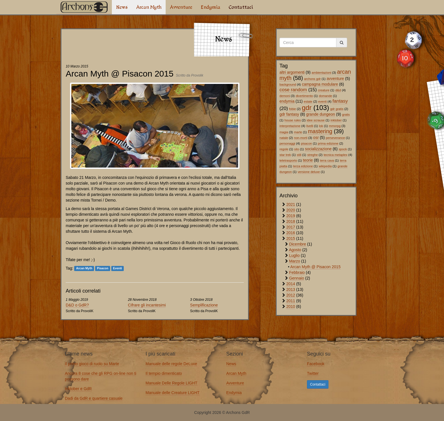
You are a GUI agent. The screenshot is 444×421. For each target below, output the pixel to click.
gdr (306, 107)
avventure (335, 78)
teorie (308, 160)
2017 (290, 227)
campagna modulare (320, 84)
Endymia (210, 7)
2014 (290, 284)
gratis (346, 114)
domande (325, 96)
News (122, 7)
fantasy (340, 101)
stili (299, 154)
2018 (290, 221)
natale (283, 137)
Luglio (294, 255)
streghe (312, 154)
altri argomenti (292, 72)
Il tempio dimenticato (164, 373)
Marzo (294, 261)
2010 (290, 306)
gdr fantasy (289, 114)
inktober (336, 120)
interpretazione (289, 126)
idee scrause (316, 120)
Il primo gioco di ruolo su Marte (92, 363)
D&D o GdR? (77, 305)
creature (323, 90)
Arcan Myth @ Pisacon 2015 (315, 267)
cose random (293, 89)
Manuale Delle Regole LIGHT (171, 383)
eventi (322, 101)
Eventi (117, 268)
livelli (309, 126)
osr (316, 137)
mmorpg (335, 126)
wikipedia (325, 166)
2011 (290, 301)
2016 (290, 232)
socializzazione (318, 149)
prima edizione (328, 143)
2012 (290, 295)
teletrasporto (288, 160)
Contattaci (241, 7)
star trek (285, 154)
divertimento (304, 96)
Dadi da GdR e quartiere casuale (94, 398)
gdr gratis (336, 109)
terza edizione (303, 166)
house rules (293, 120)
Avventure (181, 7)
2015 (290, 238)
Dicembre (297, 244)
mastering (320, 131)
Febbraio (297, 272)
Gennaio (296, 278)
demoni (284, 96)
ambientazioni (321, 72)
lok (321, 126)
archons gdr (312, 79)
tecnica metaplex (335, 154)
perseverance (335, 137)
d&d (338, 90)
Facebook (315, 363)
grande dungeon (320, 114)
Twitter (313, 373)
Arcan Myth (148, 7)
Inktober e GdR (78, 388)
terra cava (327, 160)
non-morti (300, 137)
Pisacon (102, 268)
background (287, 84)
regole (283, 149)
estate (308, 101)
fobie (292, 109)
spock (343, 149)
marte (298, 132)
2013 (290, 289)
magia (283, 132)
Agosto (295, 249)
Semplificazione (204, 305)
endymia (286, 101)
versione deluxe (309, 172)
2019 (290, 215)
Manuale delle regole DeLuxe (171, 363)
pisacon (306, 143)
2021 (290, 204)
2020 (290, 210)
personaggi (287, 143)
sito (296, 149)
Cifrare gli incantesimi (147, 305)
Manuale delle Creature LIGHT (173, 392)
